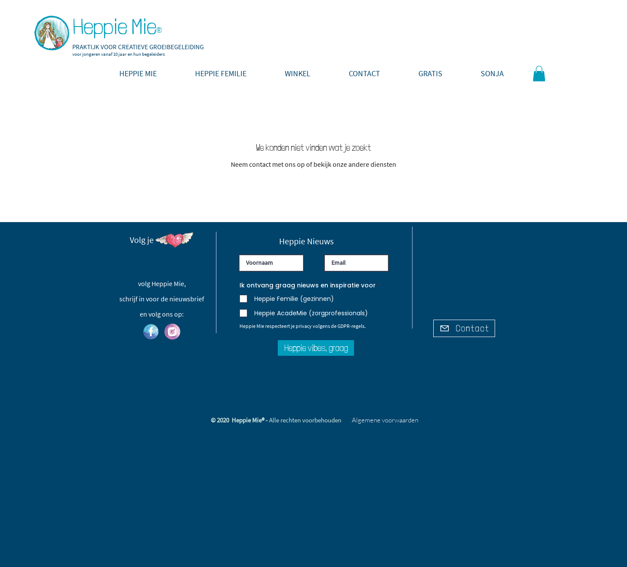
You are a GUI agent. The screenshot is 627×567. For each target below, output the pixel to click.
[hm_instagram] (172, 331)
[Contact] (464, 328)
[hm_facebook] (150, 331)
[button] (430, 73)
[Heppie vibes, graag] (316, 348)
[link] (539, 73)
